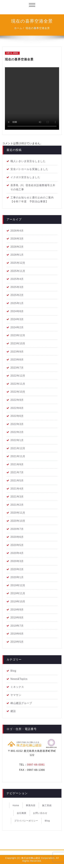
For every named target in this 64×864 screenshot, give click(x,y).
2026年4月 (17, 230)
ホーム (18, 28)
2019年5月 (17, 641)
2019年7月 (17, 625)
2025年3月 (17, 287)
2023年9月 (17, 351)
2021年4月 (17, 488)
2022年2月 (17, 432)
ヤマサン (15, 695)
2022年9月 (17, 400)
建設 (13, 711)
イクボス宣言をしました (25, 177)
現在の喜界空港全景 (38, 28)
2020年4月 (17, 553)
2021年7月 (17, 472)
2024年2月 (17, 327)
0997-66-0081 (36, 764)
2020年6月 (17, 537)
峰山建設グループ (21, 703)
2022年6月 (17, 416)
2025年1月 (17, 303)
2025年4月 (17, 279)
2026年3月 (17, 238)
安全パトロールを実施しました (29, 169)
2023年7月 (17, 367)
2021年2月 (17, 504)
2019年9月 (17, 609)
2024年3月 (17, 319)
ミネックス (17, 687)
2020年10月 (17, 520)
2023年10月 (17, 343)
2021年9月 (17, 464)
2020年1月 (17, 577)
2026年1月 (17, 254)
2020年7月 (17, 529)
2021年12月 (17, 448)
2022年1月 (17, 440)
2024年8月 (17, 311)
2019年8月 (17, 617)
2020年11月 (17, 512)
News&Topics (18, 679)
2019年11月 (17, 593)
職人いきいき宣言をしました (28, 161)
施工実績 (47, 805)
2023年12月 (17, 335)
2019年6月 (17, 633)
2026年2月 (17, 246)
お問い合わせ (40, 813)
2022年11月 (17, 383)
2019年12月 (17, 585)
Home (16, 805)
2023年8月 (17, 359)
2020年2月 (17, 569)
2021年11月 (17, 456)
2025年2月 (17, 295)
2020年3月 (17, 561)
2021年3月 (17, 496)
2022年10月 (17, 391)
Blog (13, 670)
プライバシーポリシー (26, 820)
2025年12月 (17, 262)
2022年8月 (17, 408)
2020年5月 (17, 545)
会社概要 (21, 813)
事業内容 (30, 805)
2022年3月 (17, 424)
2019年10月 (17, 601)
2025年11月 (17, 271)
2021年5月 (17, 480)
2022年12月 (17, 375)
